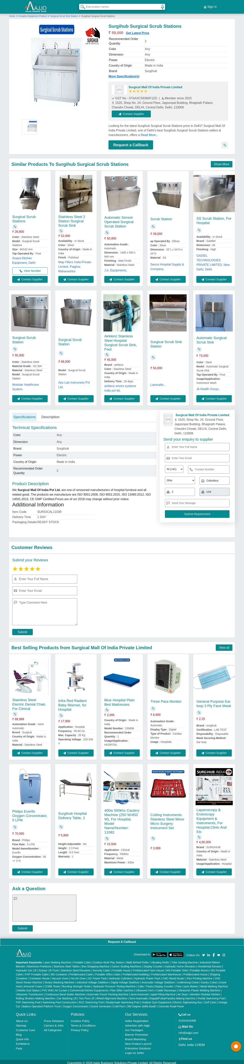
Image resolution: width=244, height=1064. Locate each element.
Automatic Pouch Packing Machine (107, 992)
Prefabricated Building (136, 972)
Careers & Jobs (53, 1023)
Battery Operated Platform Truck (41, 1004)
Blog (19, 1032)
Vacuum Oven (60, 976)
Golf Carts (210, 1000)
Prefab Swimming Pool (211, 996)
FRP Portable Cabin (37, 972)
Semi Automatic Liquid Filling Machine (153, 992)
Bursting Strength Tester (76, 984)
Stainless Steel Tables (67, 964)
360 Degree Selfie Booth (141, 1004)
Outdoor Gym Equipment (156, 1000)
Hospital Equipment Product (33, 14)
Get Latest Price (137, 30)
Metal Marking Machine (214, 984)
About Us (22, 1018)
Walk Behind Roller (137, 960)
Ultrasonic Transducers (29, 992)
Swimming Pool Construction (60, 1000)
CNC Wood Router (173, 976)
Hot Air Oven (78, 976)
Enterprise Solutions (138, 1046)
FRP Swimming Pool (28, 1000)
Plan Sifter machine (121, 988)
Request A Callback (122, 939)
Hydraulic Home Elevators (180, 964)
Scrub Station (161, 217)
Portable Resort (199, 968)
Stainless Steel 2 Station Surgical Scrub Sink (71, 218)
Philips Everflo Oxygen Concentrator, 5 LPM (29, 813)
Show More (221, 162)
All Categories (53, 1027)
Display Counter (153, 964)
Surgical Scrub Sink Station (64, 14)
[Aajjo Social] (203, 952)
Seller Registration (136, 1018)
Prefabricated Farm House (148, 968)
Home (12, 14)
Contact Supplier (133, 111)
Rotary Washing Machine (59, 980)
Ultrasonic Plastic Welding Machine (199, 988)
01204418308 (187, 1018)
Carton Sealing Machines (126, 964)
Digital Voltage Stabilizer (125, 980)
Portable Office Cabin (107, 972)
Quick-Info (22, 1037)
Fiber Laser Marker (187, 984)
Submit (22, 629)
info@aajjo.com (188, 1030)
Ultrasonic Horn (145, 988)
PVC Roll (47, 988)
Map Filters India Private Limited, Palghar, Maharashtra (74, 264)
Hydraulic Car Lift (26, 968)
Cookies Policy (80, 1018)
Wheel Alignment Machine (111, 996)
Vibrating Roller (160, 960)
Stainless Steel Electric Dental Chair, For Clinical (29, 702)
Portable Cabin (82, 960)
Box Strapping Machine (95, 964)
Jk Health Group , (208, 386)
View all (224, 645)
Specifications (24, 415)
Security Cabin (101, 968)
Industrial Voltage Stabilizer (92, 980)
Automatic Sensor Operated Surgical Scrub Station (118, 219)
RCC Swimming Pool (91, 1000)
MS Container (59, 972)
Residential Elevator (210, 964)
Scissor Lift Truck (49, 968)
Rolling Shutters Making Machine (35, 996)
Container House (40, 976)
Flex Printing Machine (200, 976)
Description (50, 415)
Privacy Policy (80, 1027)
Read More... (149, 132)
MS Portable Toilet (177, 968)
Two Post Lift (86, 996)
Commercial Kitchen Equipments (89, 988)
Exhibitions (23, 1041)
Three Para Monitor (166, 699)
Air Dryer (182, 992)
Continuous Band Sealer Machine (65, 992)
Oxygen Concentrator (75, 1004)
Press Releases (54, 1018)
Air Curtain (61, 988)
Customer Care (25, 1027)
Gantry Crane (209, 980)
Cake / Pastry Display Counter (155, 984)
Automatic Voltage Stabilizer (158, 980)
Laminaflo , (157, 382)
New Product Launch (138, 1041)
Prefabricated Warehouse (166, 972)
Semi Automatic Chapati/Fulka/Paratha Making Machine (162, 996)
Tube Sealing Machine (184, 960)
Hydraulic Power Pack (147, 976)
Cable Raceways (166, 988)
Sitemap (21, 1023)
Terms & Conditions (83, 1023)
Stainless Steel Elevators (76, 968)
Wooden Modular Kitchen (205, 992)
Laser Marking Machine (57, 960)
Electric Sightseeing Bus (187, 1000)
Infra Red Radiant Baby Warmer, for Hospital (72, 702)
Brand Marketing (135, 1037)
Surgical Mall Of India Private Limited (155, 85)
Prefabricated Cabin (81, 972)
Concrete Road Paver (171, 1004)
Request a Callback (130, 143)
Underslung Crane (188, 980)
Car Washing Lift (67, 996)
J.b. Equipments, (115, 268)
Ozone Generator (100, 1004)
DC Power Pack (97, 976)
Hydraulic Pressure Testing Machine (114, 984)
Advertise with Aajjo (137, 1023)
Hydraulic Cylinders (120, 976)
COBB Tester (52, 984)
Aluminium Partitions (39, 964)
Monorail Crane (33, 984)
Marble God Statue (28, 988)
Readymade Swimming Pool (122, 1000)
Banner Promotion (136, 1032)
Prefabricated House (195, 972)
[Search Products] (81, 5)
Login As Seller (134, 1050)
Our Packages (134, 1027)
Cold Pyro (119, 1004)
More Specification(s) (123, 74)
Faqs (19, 1046)
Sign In (210, 5)
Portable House (121, 968)
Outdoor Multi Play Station (108, 960)
